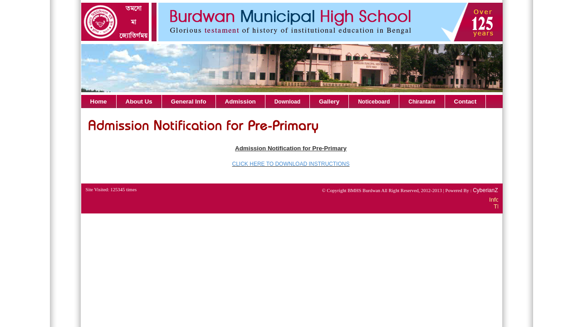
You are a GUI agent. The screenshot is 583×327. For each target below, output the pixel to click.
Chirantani (421, 102)
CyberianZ (485, 190)
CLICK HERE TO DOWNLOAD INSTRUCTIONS (291, 164)
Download (287, 102)
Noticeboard (374, 102)
